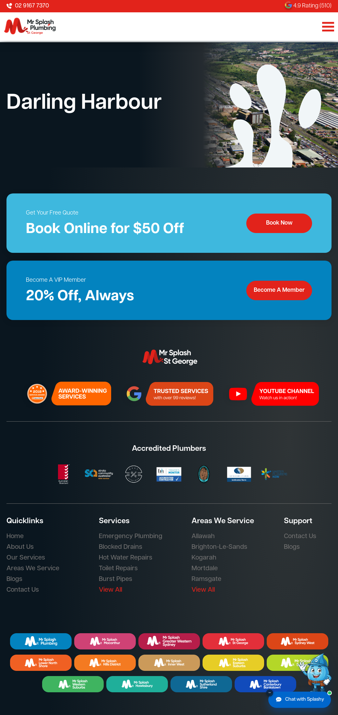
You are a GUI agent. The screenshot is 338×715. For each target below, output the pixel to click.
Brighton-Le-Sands (219, 547)
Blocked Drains (120, 547)
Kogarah (204, 558)
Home (15, 536)
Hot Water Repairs (125, 558)
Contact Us (22, 590)
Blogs (14, 579)
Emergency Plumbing (130, 536)
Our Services (25, 558)
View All (110, 590)
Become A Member (279, 290)
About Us (20, 547)
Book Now (279, 223)
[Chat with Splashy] (299, 700)
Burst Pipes (115, 579)
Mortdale (205, 568)
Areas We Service (32, 568)
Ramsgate (206, 579)
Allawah (203, 536)
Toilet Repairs (118, 568)
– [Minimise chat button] (269, 692)
